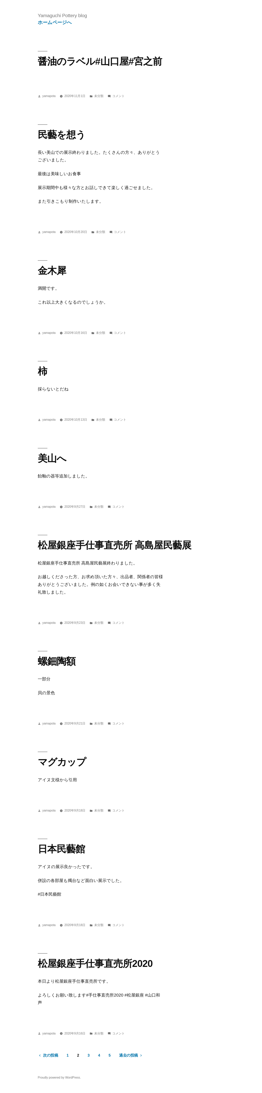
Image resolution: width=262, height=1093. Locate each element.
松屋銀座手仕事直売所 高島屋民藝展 (114, 545)
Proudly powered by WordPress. (59, 1077)
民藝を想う (61, 134)
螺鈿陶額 (57, 661)
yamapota (49, 96)
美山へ (52, 458)
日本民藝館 (61, 849)
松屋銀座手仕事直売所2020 (95, 963)
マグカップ (62, 762)
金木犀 (52, 270)
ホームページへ (55, 22)
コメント (118, 96)
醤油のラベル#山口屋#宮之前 (100, 61)
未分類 (98, 96)
